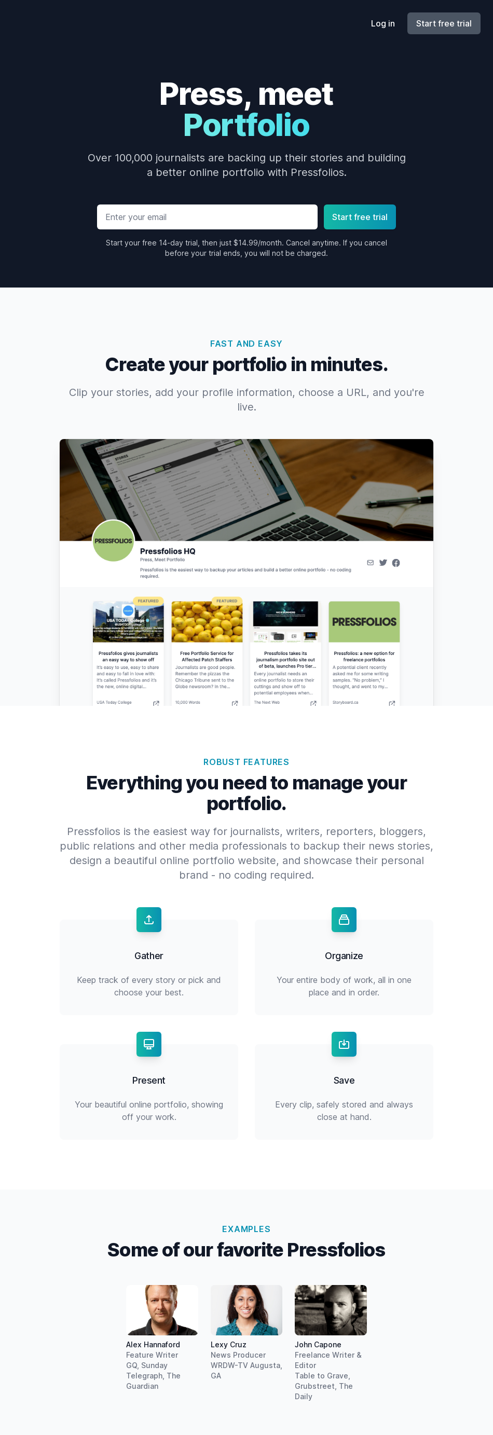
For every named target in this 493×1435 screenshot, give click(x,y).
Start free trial (444, 23)
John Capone (318, 1344)
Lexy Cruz (228, 1344)
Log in (383, 23)
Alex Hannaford (153, 1344)
